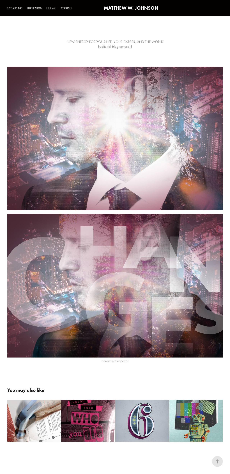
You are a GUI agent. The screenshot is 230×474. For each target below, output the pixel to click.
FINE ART (51, 8)
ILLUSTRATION (34, 8)
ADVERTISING (14, 8)
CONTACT (66, 8)
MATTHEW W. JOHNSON (131, 8)
